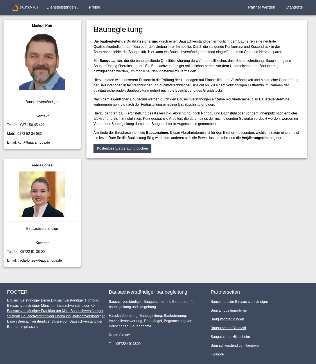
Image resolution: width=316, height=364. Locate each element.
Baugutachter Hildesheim (230, 337)
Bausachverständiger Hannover (235, 345)
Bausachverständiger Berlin (28, 300)
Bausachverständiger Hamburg (75, 300)
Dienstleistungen (63, 7)
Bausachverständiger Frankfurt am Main (38, 311)
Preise (94, 7)
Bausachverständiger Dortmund (46, 316)
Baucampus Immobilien (229, 310)
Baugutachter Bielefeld (228, 328)
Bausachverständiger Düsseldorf (43, 321)
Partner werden (261, 7)
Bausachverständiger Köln (76, 305)
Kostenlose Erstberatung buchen (122, 148)
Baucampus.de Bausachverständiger (239, 301)
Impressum (29, 326)
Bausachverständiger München (31, 305)
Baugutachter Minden (227, 319)
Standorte (294, 7)
